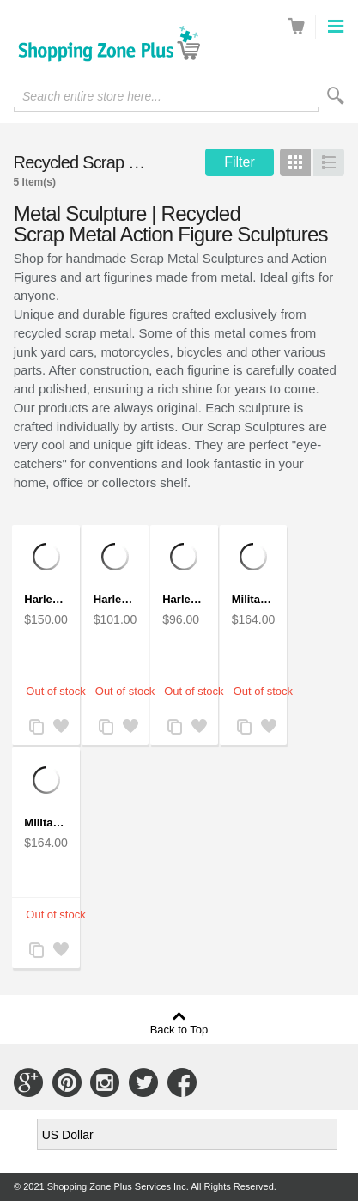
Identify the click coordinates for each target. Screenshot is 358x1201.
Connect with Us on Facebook (182, 1082)
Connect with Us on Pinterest (67, 1082)
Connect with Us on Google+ (28, 1082)
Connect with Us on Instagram (104, 1082)
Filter (239, 162)
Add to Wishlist (60, 728)
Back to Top (179, 1029)
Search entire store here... (91, 96)
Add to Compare (36, 728)
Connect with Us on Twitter (143, 1082)
